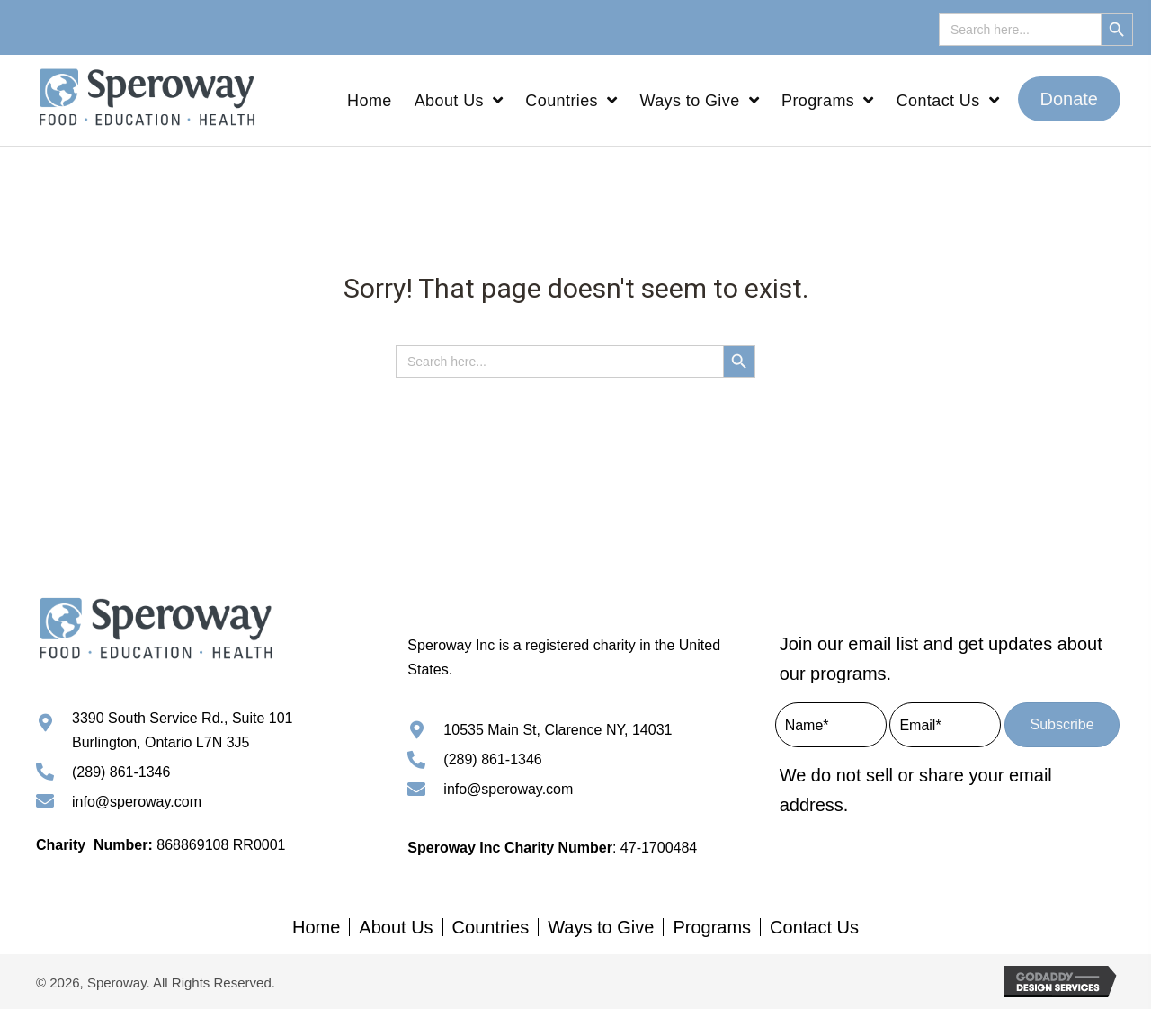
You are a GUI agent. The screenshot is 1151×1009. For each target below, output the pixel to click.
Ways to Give (601, 927)
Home (316, 927)
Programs (712, 927)
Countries (491, 927)
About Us (396, 927)
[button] (1069, 99)
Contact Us (814, 927)
